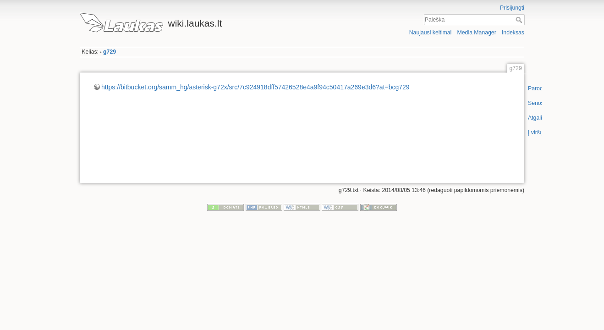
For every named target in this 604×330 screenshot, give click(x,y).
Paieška (520, 19)
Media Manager (476, 32)
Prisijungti (512, 8)
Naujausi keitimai (430, 32)
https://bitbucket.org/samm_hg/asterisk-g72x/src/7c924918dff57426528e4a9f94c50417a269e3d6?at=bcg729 (255, 87)
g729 (109, 52)
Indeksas (513, 32)
